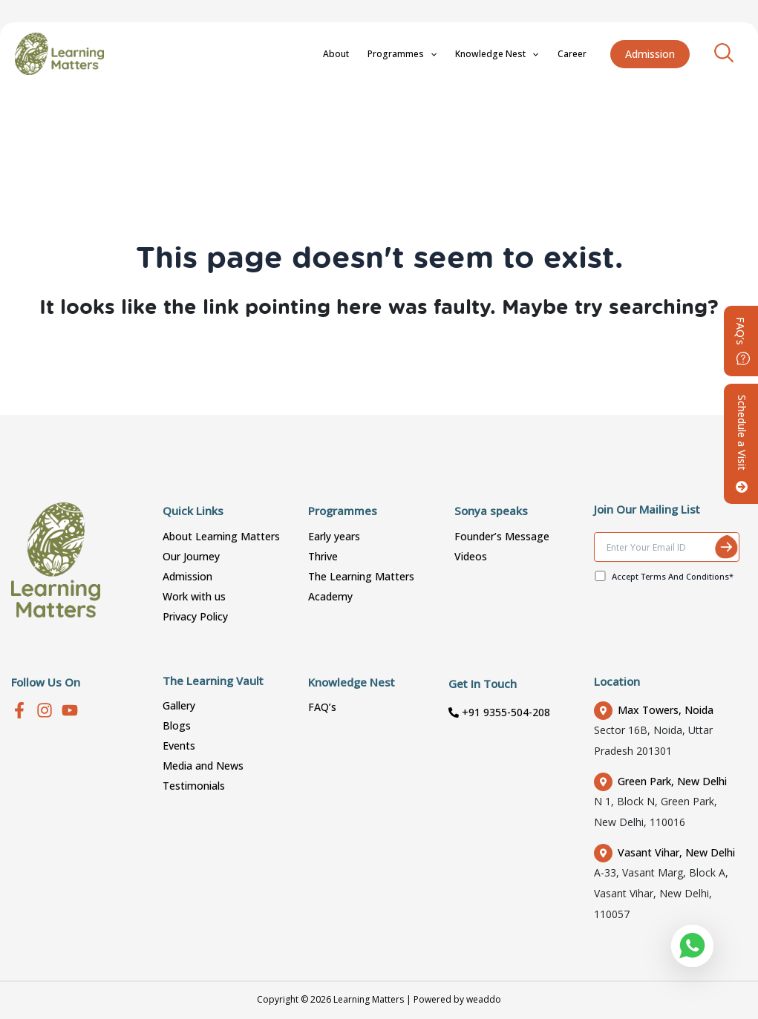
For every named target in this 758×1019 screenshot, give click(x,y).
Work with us (194, 596)
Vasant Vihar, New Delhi (664, 852)
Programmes (430, 54)
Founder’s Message (501, 536)
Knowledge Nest (513, 54)
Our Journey (191, 556)
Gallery (179, 705)
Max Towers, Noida (653, 710)
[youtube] (70, 710)
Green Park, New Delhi (660, 781)
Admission (187, 576)
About (375, 53)
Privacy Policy (195, 616)
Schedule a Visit (742, 444)
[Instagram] (44, 710)
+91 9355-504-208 (499, 712)
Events (179, 745)
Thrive (323, 556)
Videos (470, 556)
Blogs (177, 725)
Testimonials (194, 786)
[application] (458, 54)
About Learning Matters (221, 536)
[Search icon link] (724, 50)
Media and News (203, 765)
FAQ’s (322, 707)
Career (577, 53)
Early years (334, 536)
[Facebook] (19, 710)
